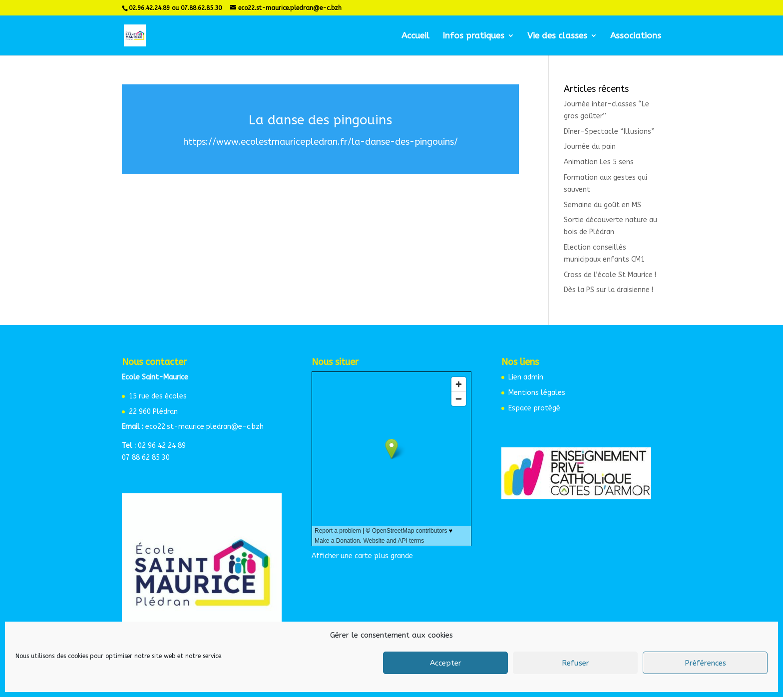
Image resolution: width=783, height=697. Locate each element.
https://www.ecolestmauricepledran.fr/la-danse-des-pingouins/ (320, 141)
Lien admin (525, 377)
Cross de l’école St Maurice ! (610, 275)
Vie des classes (557, 36)
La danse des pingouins (320, 120)
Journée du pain (590, 146)
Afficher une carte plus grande (362, 556)
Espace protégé (534, 408)
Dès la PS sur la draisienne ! (608, 290)
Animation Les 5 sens (599, 162)
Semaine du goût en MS (602, 205)
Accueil (415, 36)
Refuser (575, 663)
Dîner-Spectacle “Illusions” (609, 131)
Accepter (445, 663)
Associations (635, 36)
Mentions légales (536, 392)
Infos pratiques (473, 36)
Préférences (705, 663)
